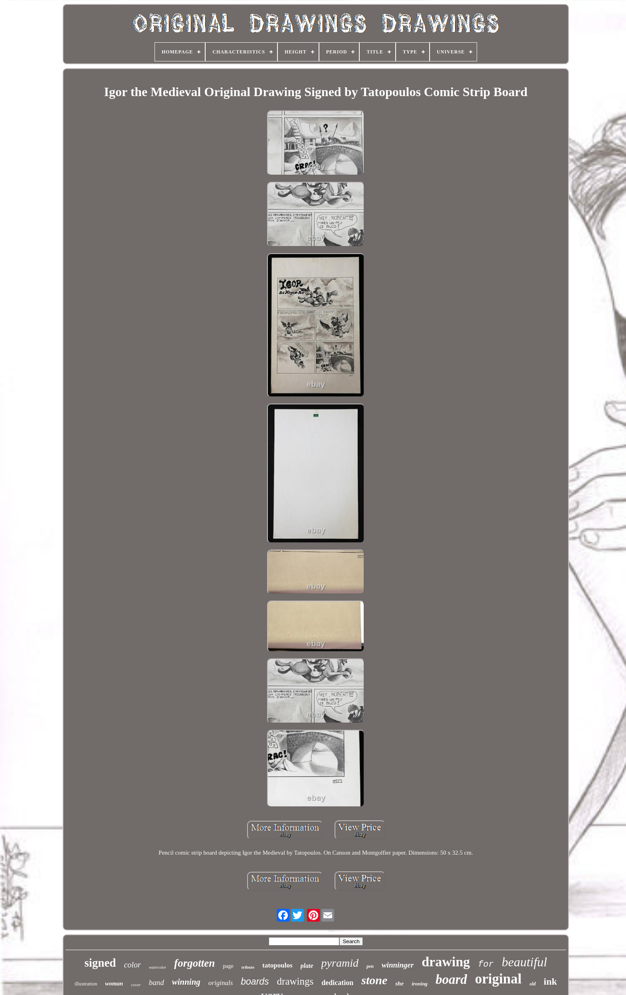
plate (307, 965)
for (486, 964)
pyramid (340, 963)
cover (136, 984)
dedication (337, 983)
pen (370, 966)
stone (374, 980)
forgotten (194, 963)
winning (186, 982)
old (532, 984)
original (498, 979)
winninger (398, 965)
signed (100, 962)
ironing (420, 984)
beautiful (524, 962)
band (156, 982)
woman (114, 983)
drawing (446, 961)
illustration (86, 984)
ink (550, 981)
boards (255, 981)
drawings (295, 981)
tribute (248, 967)
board (451, 979)
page (228, 966)
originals (220, 983)
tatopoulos (277, 965)
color (132, 964)
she (399, 983)
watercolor (157, 967)
